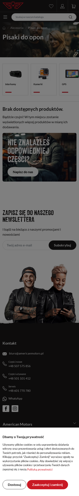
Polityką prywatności (39, 469)
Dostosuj (14, 485)
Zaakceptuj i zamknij (47, 485)
